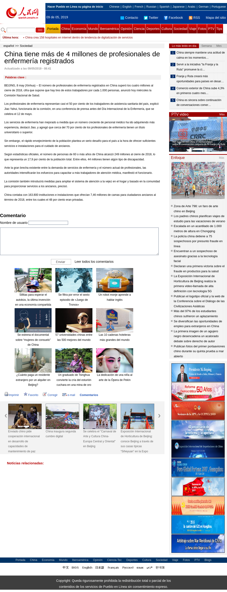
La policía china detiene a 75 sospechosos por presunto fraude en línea (198, 241)
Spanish (164, 6)
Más (222, 114)
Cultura (166, 29)
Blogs (208, 560)
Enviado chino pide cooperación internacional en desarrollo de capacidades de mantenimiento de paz (24, 441)
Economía (79, 29)
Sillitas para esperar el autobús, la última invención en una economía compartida (33, 299)
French (139, 6)
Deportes (153, 29)
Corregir (50, 395)
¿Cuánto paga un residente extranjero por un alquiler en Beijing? (33, 379)
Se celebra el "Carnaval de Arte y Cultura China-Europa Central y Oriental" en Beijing (99, 439)
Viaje (192, 29)
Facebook (173, 17)
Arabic (191, 6)
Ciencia (139, 29)
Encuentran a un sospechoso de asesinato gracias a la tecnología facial (196, 256)
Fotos (202, 29)
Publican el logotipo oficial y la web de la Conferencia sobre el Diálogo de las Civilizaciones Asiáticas (199, 301)
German (203, 6)
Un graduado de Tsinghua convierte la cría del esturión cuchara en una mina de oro (74, 379)
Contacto (129, 17)
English (127, 6)
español (8, 45)
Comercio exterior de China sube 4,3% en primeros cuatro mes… (200, 91)
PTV (211, 29)
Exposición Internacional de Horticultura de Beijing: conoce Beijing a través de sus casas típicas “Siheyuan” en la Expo (137, 441)
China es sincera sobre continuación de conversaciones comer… (199, 102)
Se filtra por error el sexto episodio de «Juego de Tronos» (74, 299)
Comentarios (89, 395)
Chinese (114, 6)
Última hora (10, 37)
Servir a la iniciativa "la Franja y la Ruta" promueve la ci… (197, 67)
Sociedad (180, 29)
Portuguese (219, 6)
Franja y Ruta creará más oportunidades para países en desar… (200, 79)
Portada (52, 29)
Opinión (126, 29)
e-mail (68, 395)
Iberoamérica (109, 29)
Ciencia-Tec (114, 560)
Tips (219, 29)
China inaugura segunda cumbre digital (61, 434)
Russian (151, 6)
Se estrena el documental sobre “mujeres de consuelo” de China (33, 339)
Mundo (93, 29)
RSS (194, 17)
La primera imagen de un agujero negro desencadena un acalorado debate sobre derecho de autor (196, 336)
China (65, 29)
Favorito (31, 395)
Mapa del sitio (216, 17)
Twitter (151, 17)
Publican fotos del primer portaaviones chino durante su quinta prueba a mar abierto (199, 351)
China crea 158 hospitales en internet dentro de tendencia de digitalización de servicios (79, 39)
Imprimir (11, 395)
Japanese (179, 6)
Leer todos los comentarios (94, 261)
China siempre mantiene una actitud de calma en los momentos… (201, 55)
